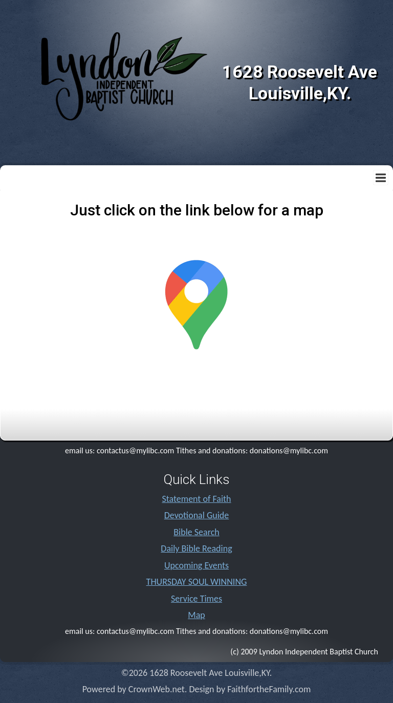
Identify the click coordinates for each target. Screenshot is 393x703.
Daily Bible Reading (196, 548)
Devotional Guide (196, 515)
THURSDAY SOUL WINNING (196, 581)
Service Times (196, 598)
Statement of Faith (196, 498)
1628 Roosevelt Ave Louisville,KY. (299, 82)
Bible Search (196, 532)
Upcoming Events (196, 565)
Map (196, 615)
